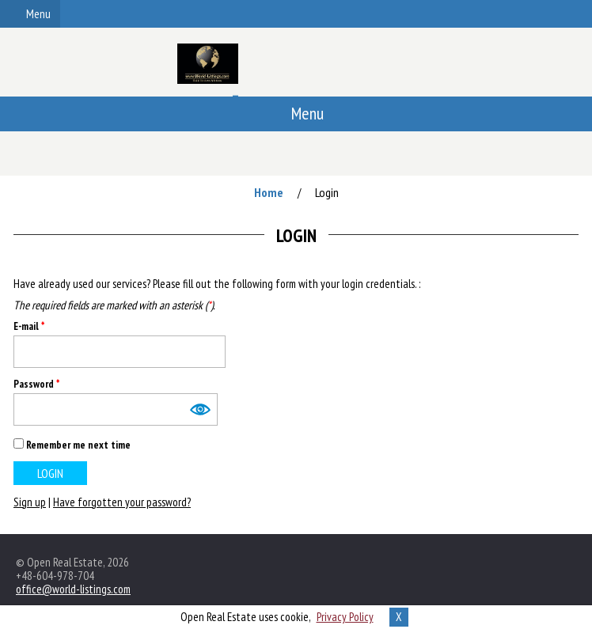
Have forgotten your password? (122, 502)
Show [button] (199, 409)
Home (268, 192)
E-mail (28, 326)
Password (36, 384)
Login (327, 192)
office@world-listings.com (73, 589)
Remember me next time (78, 445)
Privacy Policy (345, 616)
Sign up (29, 502)
